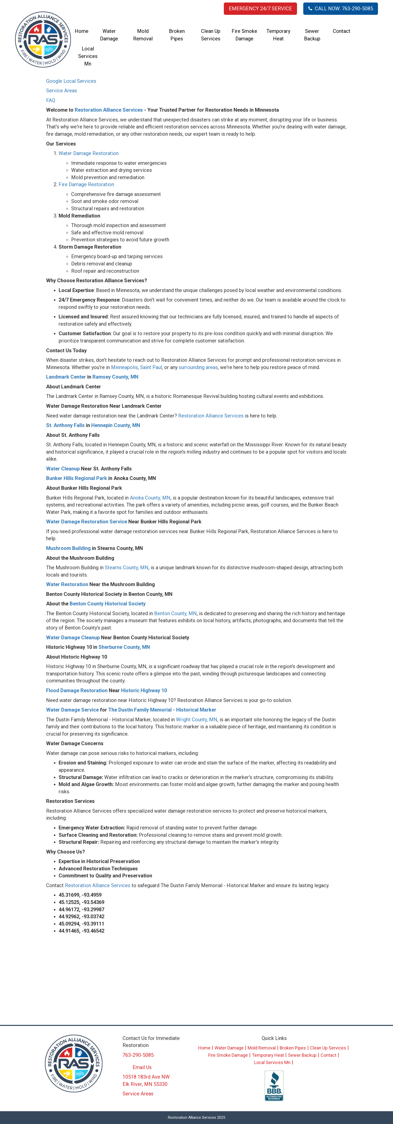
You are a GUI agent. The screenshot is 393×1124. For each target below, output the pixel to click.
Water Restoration (67, 584)
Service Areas (61, 91)
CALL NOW (340, 9)
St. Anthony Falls (65, 425)
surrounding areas (198, 367)
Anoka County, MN (150, 498)
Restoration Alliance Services (109, 110)
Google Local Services (71, 81)
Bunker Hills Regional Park (76, 478)
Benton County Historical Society (107, 604)
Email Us (142, 1067)
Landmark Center (66, 377)
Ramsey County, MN (115, 377)
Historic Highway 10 (144, 690)
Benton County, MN (175, 613)
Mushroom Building (68, 548)
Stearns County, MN (126, 568)
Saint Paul (151, 367)
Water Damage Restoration (89, 153)
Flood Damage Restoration (77, 690)
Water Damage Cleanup (73, 638)
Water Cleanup (63, 469)
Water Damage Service (72, 710)
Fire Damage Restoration (86, 184)
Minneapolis (124, 367)
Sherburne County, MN (124, 647)
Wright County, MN (196, 720)
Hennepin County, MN (115, 425)
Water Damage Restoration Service (86, 522)
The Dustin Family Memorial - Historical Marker (162, 710)
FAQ (50, 100)
